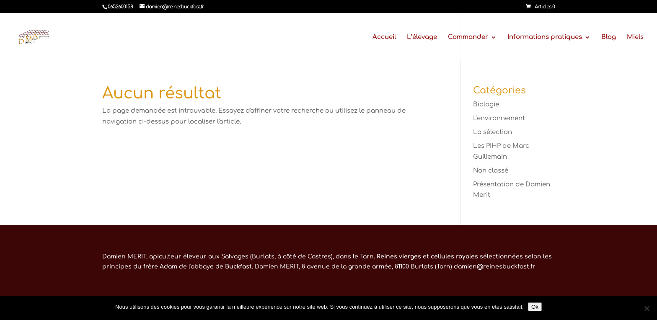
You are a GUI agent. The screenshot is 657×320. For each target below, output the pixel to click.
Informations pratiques (544, 37)
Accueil (384, 37)
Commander (468, 37)
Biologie (486, 104)
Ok (534, 307)
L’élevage (422, 37)
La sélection (492, 132)
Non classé (490, 170)
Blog (608, 37)
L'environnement (499, 118)
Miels (635, 37)
